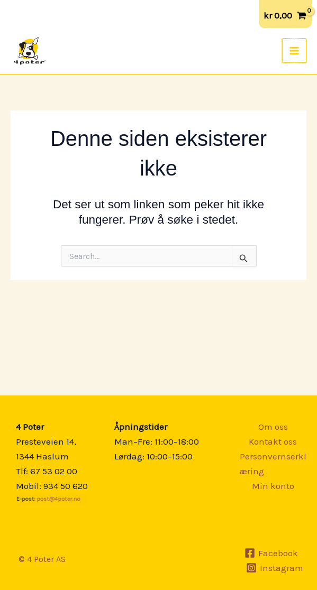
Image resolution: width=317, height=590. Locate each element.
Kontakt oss (273, 441)
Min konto (273, 486)
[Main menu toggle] (294, 50)
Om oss (273, 426)
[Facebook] (271, 553)
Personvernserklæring (273, 463)
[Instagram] (274, 568)
